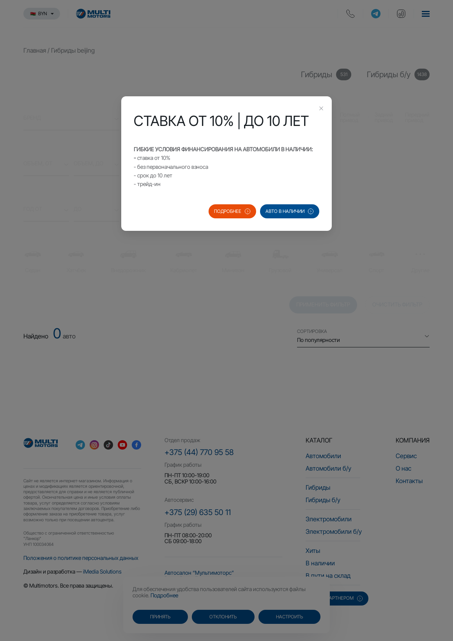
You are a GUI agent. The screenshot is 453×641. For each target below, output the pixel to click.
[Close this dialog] (321, 109)
